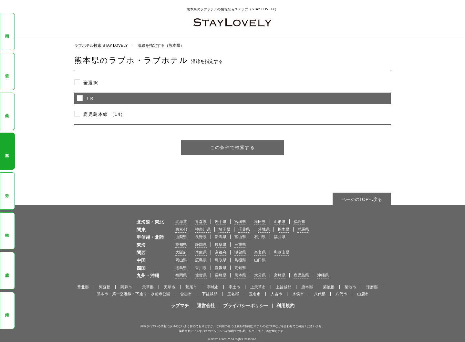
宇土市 (234, 287)
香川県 (201, 268)
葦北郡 (83, 287)
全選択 (90, 82)
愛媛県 (220, 268)
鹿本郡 (307, 287)
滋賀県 (240, 252)
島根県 (240, 260)
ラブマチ (180, 305)
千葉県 (244, 229)
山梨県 (181, 237)
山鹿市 (363, 294)
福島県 (299, 221)
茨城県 (264, 229)
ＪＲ (90, 98)
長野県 (201, 237)
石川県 (260, 237)
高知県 (240, 268)
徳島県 (181, 268)
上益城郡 (283, 287)
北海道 (181, 221)
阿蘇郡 (104, 287)
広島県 (201, 260)
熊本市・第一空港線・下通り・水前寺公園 (133, 294)
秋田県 (260, 221)
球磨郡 (372, 287)
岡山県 (181, 260)
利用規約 (285, 305)
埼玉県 (224, 229)
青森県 (201, 221)
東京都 (181, 229)
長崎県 (7, 111)
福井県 (279, 237)
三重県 (240, 244)
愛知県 (181, 244)
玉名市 (255, 294)
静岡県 (201, 244)
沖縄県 (7, 310)
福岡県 (7, 31)
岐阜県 (220, 244)
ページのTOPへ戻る (361, 199)
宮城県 (240, 221)
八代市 (341, 294)
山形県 (279, 221)
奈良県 (260, 252)
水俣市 (298, 294)
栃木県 (283, 229)
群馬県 (303, 229)
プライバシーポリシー (245, 305)
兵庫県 (201, 252)
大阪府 (181, 252)
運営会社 (206, 305)
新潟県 (220, 237)
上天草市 (258, 287)
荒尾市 (191, 287)
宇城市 (213, 287)
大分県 (7, 191)
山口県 (260, 260)
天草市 (169, 287)
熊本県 (7, 151)
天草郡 (148, 287)
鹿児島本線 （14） (104, 114)
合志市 (186, 294)
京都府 (220, 252)
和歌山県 (281, 252)
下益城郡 (209, 294)
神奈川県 (203, 229)
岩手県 (220, 221)
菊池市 (350, 287)
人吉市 (276, 294)
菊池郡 (329, 287)
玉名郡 (233, 294)
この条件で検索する (232, 147)
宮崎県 (7, 230)
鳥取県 (220, 260)
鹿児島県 (7, 270)
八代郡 (320, 294)
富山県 (240, 237)
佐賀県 (7, 71)
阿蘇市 (126, 287)
